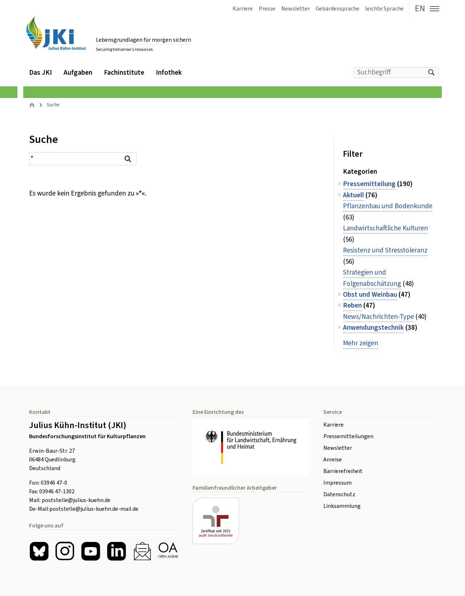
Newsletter (337, 448)
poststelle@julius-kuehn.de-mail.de (93, 509)
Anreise (332, 460)
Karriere (333, 425)
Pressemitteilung (369, 184)
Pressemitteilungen (348, 436)
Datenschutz (339, 494)
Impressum (337, 483)
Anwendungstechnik (373, 328)
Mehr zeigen (360, 343)
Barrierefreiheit (343, 471)
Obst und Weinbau (370, 295)
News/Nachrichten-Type (378, 317)
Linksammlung (342, 506)
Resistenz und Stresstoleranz (385, 250)
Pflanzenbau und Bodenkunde (387, 206)
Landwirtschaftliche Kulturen (385, 228)
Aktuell (353, 195)
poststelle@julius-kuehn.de (76, 500)
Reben (352, 306)
